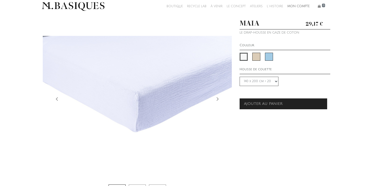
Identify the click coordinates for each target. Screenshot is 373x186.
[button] (57, 98)
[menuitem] (173, 6)
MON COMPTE (297, 6)
